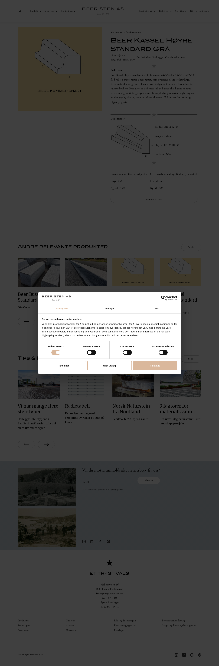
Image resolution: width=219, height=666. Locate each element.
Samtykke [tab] (62, 308)
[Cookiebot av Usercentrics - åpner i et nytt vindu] (163, 298)
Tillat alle (155, 365)
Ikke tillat (64, 365)
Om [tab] (157, 308)
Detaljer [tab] (109, 308)
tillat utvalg (109, 365)
